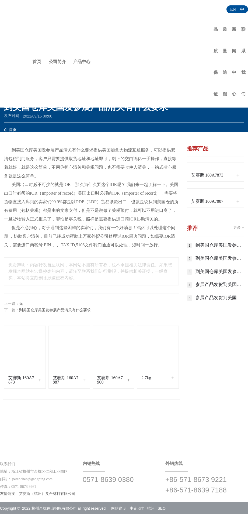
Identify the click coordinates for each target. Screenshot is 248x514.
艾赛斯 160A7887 (66, 379)
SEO (162, 508)
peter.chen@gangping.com (32, 479)
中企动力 (137, 508)
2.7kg (146, 377)
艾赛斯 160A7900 (110, 379)
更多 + (238, 228)
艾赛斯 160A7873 (21, 379)
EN (233, 9)
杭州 (151, 508)
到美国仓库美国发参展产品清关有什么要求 (55, 310)
